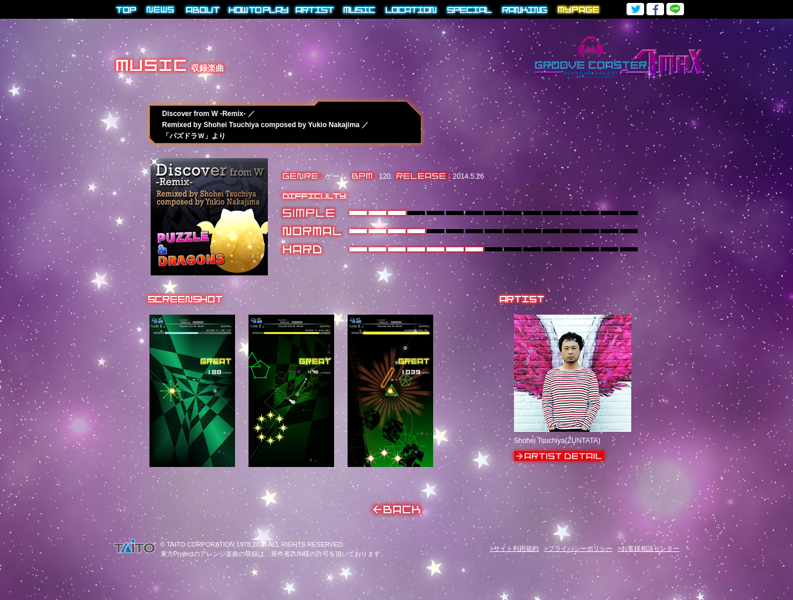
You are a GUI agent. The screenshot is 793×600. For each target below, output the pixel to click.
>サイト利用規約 (514, 548)
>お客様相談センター (648, 548)
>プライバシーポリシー (578, 548)
